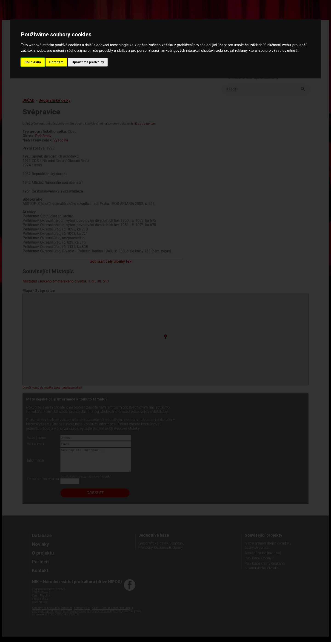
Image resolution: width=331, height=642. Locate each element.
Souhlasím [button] (33, 62)
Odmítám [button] (56, 62)
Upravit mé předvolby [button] (88, 62)
